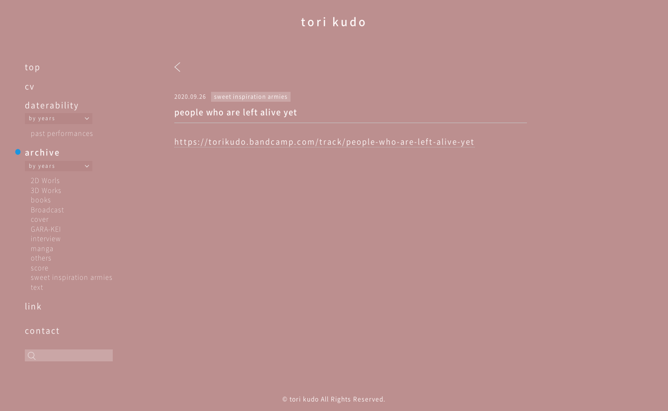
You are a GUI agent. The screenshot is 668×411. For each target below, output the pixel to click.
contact (42, 330)
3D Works (46, 190)
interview (46, 238)
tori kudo (334, 21)
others (41, 257)
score (40, 267)
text (37, 286)
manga (42, 248)
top (33, 66)
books (41, 199)
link (33, 306)
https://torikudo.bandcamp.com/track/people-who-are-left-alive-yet (324, 141)
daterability (52, 105)
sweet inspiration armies (72, 276)
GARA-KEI (46, 228)
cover (40, 218)
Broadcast (47, 209)
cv (30, 86)
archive (42, 152)
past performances (62, 132)
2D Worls (45, 180)
